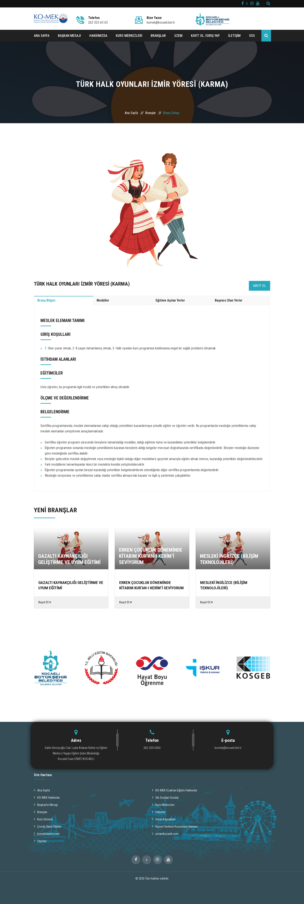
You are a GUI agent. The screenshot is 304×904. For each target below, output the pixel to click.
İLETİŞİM (234, 36)
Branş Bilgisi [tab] (46, 300)
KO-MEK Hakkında (47, 797)
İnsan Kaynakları (164, 818)
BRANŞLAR (158, 36)
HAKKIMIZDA (98, 36)
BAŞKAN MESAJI (69, 36)
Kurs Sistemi (44, 818)
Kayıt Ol (259, 286)
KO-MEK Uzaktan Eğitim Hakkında (176, 790)
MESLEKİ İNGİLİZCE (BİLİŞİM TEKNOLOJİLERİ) (229, 559)
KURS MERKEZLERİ (129, 36)
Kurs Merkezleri (164, 804)
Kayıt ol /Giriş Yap (205, 36)
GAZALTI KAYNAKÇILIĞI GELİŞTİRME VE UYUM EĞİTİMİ (69, 559)
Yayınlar (40, 839)
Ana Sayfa (131, 113)
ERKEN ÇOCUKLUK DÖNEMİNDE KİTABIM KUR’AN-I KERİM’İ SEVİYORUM (150, 556)
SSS (252, 36)
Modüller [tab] (103, 300)
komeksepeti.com (47, 832)
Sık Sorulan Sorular (166, 797)
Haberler (159, 811)
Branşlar (150, 113)
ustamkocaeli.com (165, 832)
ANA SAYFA (41, 36)
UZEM (178, 36)
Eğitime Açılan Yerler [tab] (170, 300)
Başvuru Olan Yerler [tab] (228, 300)
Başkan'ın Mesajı (46, 804)
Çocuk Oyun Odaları (48, 825)
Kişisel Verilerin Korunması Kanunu (176, 825)
